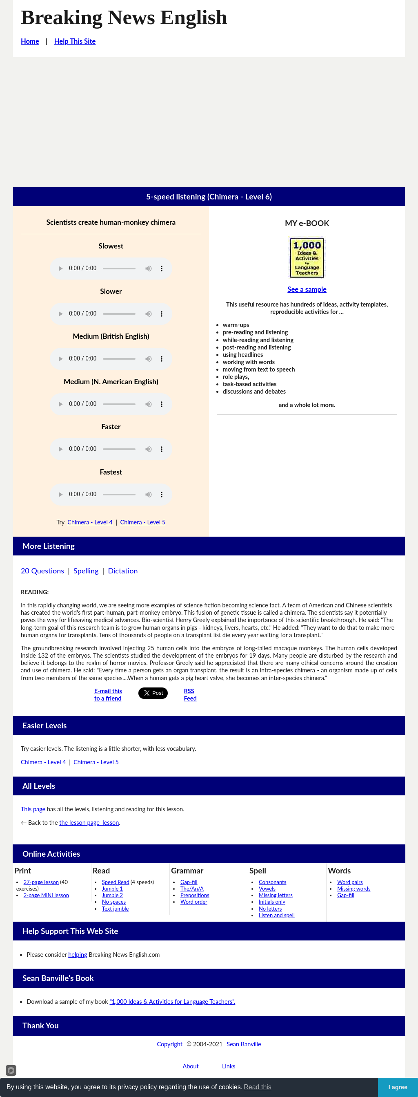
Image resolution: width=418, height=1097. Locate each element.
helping (77, 954)
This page (33, 809)
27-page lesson (41, 882)
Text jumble (115, 908)
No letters (270, 908)
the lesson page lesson (89, 822)
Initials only (272, 901)
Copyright (169, 1044)
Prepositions (194, 895)
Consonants (272, 882)
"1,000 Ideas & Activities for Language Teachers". (172, 1001)
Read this (257, 1087)
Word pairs (349, 882)
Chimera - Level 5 (142, 522)
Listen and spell (277, 915)
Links (229, 1066)
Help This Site (75, 41)
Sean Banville (244, 1044)
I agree (398, 1087)
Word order (193, 901)
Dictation (123, 570)
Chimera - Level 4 (90, 522)
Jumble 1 (112, 888)
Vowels (267, 888)
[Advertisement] (209, 118)
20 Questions (42, 570)
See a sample (307, 289)
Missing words (353, 888)
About (190, 1066)
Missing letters (276, 895)
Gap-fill (189, 882)
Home (30, 41)
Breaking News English (124, 17)
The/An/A (192, 888)
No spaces (114, 901)
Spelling (85, 570)
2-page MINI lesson (46, 895)
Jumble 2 (112, 895)
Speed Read (115, 882)
